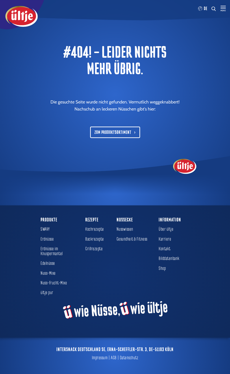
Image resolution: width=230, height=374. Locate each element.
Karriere (165, 239)
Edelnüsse (48, 263)
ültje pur (47, 292)
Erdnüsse (47, 239)
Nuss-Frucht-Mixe (54, 283)
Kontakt (165, 249)
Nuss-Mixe (48, 273)
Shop (162, 268)
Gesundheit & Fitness (132, 239)
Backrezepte (94, 239)
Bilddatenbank (169, 258)
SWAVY (45, 229)
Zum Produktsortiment (113, 132)
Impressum (100, 358)
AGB (114, 358)
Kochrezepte (94, 229)
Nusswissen (125, 229)
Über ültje (166, 229)
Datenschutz (129, 358)
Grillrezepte (94, 249)
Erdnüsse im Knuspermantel (52, 251)
